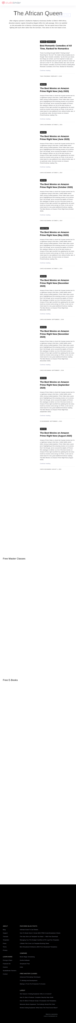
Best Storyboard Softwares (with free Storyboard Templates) (38, 947)
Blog (44, 3)
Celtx (21, 967)
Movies (43, 41)
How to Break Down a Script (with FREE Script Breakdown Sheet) (40, 933)
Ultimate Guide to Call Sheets (29, 929)
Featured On (7, 963)
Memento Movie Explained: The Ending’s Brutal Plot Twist (37, 1004)
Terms (5, 947)
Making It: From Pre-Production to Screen (32, 984)
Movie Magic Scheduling (27, 957)
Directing (51, 41)
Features (26, 3)
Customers (36, 3)
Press (4, 943)
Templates (6, 940)
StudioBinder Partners (9, 970)
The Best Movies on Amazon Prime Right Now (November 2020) (54, 334)
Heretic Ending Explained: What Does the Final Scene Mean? (39, 1007)
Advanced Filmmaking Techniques (30, 977)
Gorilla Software (25, 960)
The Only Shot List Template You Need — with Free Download (39, 936)
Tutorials (5, 936)
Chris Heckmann (45, 124)
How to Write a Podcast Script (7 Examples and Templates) (38, 1000)
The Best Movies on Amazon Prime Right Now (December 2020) (54, 283)
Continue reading (45, 70)
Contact (5, 974)
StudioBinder (44, 421)
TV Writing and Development (28, 980)
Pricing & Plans (7, 960)
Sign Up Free (67, 3)
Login (58, 3)
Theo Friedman (45, 76)
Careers (5, 967)
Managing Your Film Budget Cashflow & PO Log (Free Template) (39, 940)
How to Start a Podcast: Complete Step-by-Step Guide (36, 997)
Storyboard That (25, 963)
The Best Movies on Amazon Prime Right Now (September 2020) (55, 385)
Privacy (5, 950)
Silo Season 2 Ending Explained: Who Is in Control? (36, 994)
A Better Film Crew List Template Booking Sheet (34, 943)
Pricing (50, 3)
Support (5, 933)
